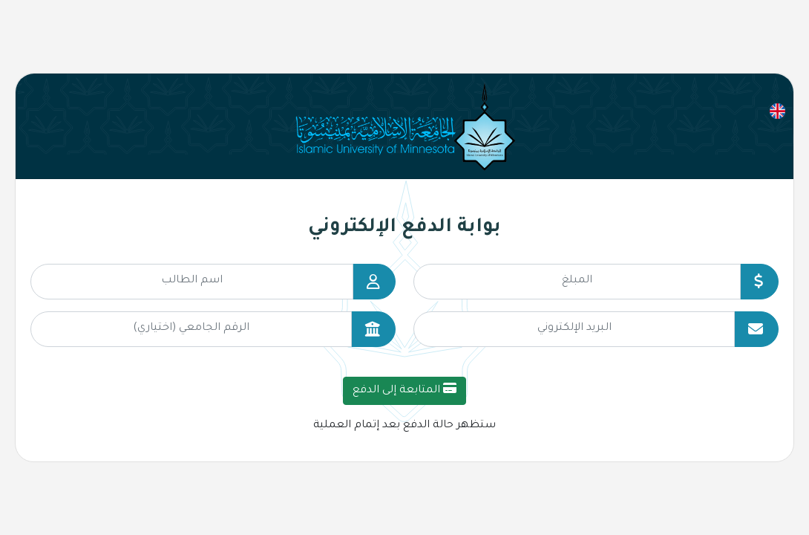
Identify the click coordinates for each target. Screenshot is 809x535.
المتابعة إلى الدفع (404, 389)
